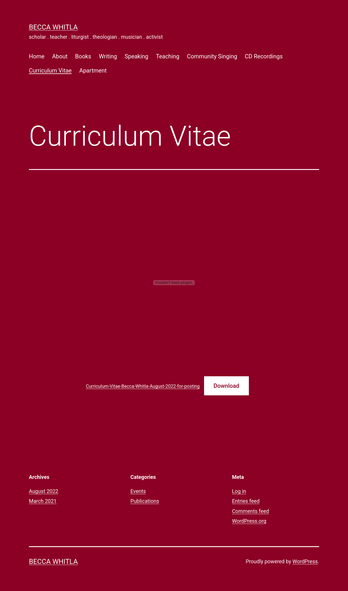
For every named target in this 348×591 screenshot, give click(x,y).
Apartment (93, 70)
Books (83, 56)
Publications (144, 501)
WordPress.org (249, 521)
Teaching (167, 56)
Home (37, 56)
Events (138, 491)
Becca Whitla (53, 27)
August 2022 (43, 491)
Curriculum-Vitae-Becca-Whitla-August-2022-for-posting (143, 386)
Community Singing (212, 56)
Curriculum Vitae (50, 70)
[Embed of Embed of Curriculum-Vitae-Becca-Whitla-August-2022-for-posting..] (174, 282)
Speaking (136, 56)
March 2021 (43, 501)
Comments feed (250, 511)
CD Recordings (264, 56)
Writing (108, 56)
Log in (239, 491)
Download (226, 385)
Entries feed (246, 501)
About (59, 56)
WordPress (305, 561)
